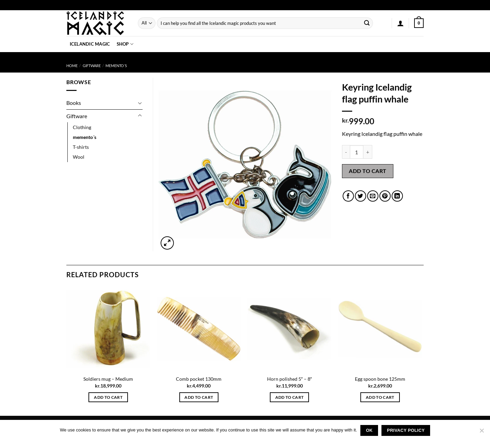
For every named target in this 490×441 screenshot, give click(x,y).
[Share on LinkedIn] (397, 196)
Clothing (82, 127)
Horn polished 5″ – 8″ (289, 379)
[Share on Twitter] (360, 196)
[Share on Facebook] (348, 196)
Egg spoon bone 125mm (380, 379)
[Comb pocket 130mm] (199, 329)
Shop (125, 44)
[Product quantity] (356, 152)
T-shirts (81, 147)
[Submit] (367, 23)
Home (72, 65)
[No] (481, 432)
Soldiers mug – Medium (108, 379)
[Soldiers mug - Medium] (108, 329)
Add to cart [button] (108, 397)
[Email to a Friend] (372, 196)
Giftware (92, 65)
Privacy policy (406, 430)
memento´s (116, 65)
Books (73, 102)
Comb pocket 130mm (199, 379)
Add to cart (367, 171)
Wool (78, 157)
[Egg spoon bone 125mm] (380, 329)
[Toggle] (140, 103)
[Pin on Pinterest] (385, 196)
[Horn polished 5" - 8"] (289, 329)
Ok (369, 430)
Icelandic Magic (90, 44)
